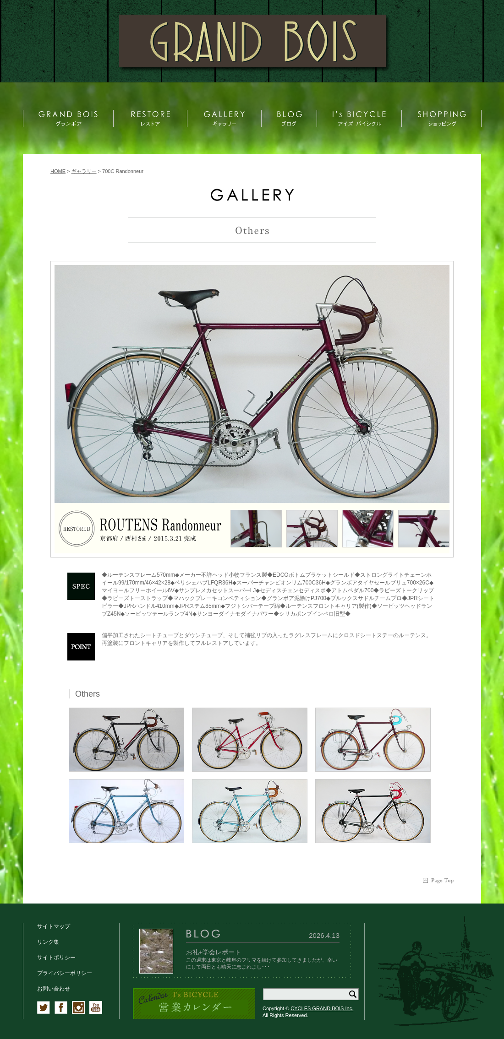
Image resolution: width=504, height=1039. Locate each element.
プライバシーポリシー (64, 973)
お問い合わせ (53, 988)
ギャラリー (84, 171)
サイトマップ (53, 926)
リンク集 (48, 942)
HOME (58, 171)
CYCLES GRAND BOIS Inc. (321, 1008)
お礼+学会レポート (213, 952)
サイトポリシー (56, 957)
